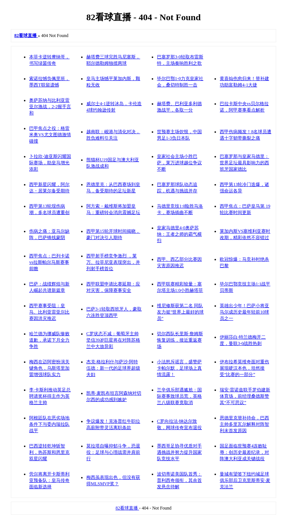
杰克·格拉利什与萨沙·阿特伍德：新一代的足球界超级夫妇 (113, 368)
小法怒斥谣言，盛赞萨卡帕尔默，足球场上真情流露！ (179, 368)
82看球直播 (127, 508)
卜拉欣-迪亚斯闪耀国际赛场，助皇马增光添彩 (50, 163)
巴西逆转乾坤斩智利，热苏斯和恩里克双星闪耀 (49, 452)
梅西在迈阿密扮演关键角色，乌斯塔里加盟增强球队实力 (49, 368)
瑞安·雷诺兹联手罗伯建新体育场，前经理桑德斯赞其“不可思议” (245, 396)
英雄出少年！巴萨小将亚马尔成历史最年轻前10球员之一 (244, 312)
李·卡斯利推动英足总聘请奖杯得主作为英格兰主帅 (50, 396)
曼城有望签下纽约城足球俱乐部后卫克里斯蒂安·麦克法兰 (245, 480)
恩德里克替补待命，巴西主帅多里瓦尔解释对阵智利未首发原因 (244, 424)
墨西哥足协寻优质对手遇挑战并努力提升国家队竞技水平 (179, 452)
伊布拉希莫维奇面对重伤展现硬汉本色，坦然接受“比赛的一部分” (244, 368)
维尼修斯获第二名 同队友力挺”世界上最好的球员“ (180, 312)
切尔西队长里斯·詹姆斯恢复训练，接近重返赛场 (180, 340)
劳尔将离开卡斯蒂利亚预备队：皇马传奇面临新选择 (49, 480)
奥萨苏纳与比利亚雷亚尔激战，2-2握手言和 (50, 107)
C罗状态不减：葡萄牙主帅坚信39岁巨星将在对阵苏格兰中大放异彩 (113, 340)
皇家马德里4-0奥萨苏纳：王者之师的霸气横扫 (179, 234)
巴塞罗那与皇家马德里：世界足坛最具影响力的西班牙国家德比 (244, 163)
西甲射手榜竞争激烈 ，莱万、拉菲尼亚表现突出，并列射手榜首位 (113, 262)
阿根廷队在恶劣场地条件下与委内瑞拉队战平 (49, 424)
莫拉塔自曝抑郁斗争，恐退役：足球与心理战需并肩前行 (113, 452)
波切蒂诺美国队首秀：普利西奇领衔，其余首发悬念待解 (179, 480)
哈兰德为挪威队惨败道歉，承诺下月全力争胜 (49, 340)
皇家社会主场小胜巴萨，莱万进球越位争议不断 (179, 163)
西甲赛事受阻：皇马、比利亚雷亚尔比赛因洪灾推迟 (49, 312)
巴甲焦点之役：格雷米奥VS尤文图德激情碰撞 (50, 135)
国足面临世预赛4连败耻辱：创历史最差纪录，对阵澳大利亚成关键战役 (244, 452)
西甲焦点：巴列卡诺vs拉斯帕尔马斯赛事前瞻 (49, 262)
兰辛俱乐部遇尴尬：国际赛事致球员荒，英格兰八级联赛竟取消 (179, 396)
